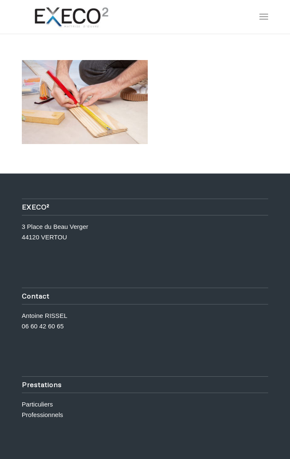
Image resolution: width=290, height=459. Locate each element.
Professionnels (42, 414)
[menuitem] (263, 17)
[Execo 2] (120, 17)
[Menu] (263, 17)
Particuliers (37, 404)
